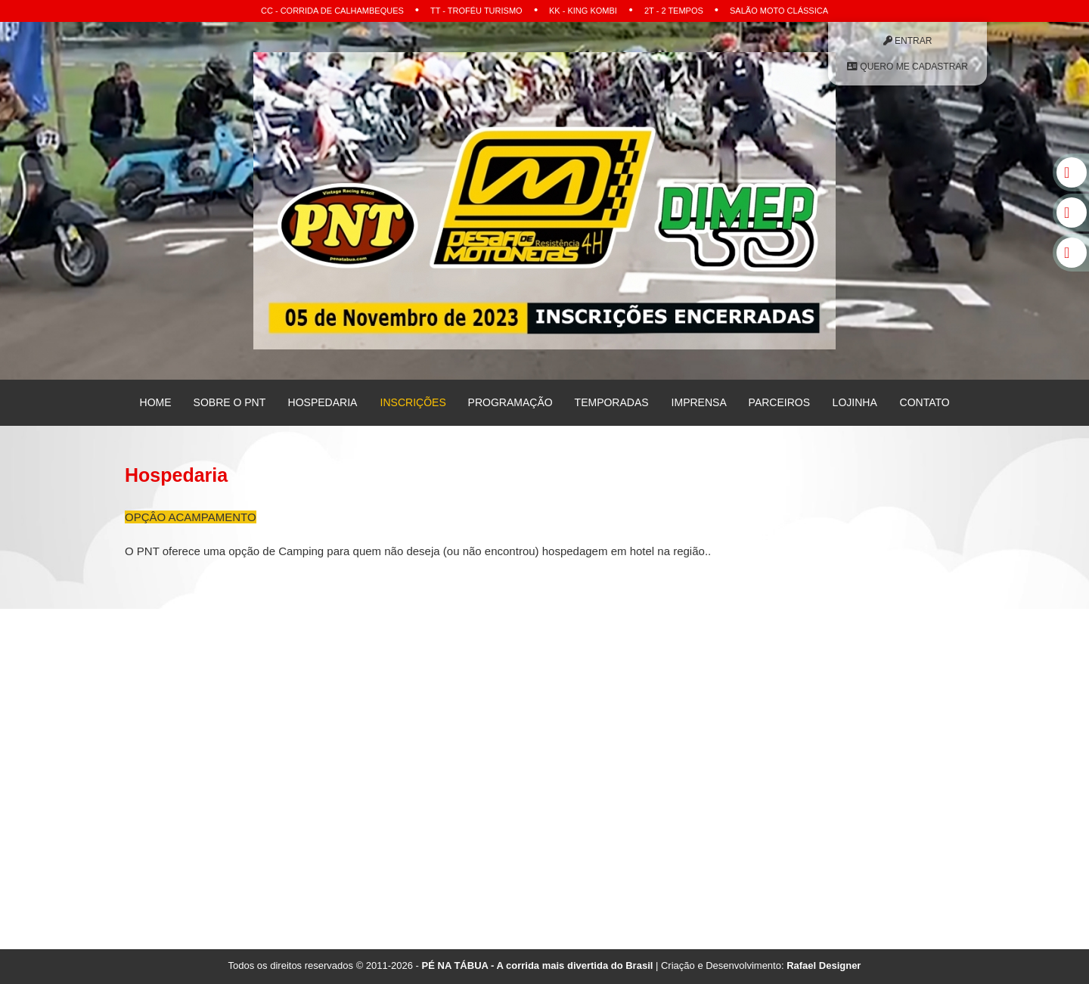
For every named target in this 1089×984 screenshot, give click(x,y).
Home (156, 402)
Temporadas (612, 402)
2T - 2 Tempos (673, 10)
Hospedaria (323, 402)
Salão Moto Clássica (779, 10)
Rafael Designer (823, 965)
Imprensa (698, 402)
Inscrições (412, 402)
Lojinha (855, 402)
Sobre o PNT (230, 402)
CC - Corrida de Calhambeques (332, 10)
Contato (924, 402)
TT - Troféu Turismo (476, 10)
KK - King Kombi (583, 10)
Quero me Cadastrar (907, 66)
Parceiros (779, 402)
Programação (510, 402)
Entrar (907, 41)
